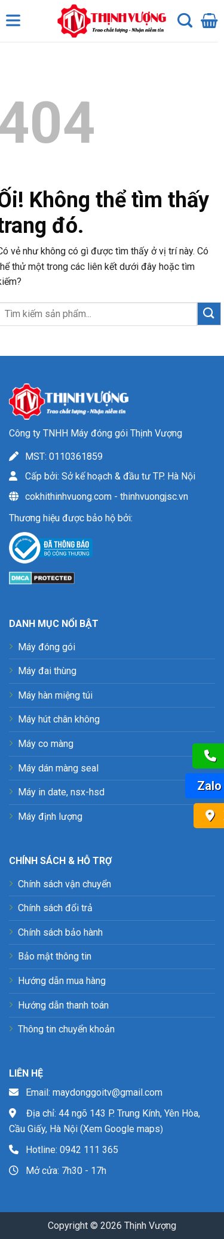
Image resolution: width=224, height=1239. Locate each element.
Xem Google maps (121, 1129)
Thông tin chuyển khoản (66, 1029)
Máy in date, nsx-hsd (61, 792)
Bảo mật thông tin (54, 956)
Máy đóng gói (46, 647)
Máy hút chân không (59, 719)
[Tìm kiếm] (184, 21)
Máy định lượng (50, 816)
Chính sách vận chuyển (64, 884)
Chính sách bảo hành (60, 932)
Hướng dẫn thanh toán (63, 1005)
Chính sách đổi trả (55, 908)
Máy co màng (45, 743)
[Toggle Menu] (15, 23)
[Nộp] (209, 313)
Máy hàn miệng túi (55, 695)
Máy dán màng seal (58, 768)
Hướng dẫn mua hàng (62, 980)
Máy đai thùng (47, 671)
